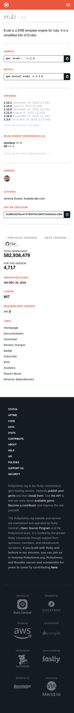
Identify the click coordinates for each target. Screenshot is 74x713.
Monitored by (24, 650)
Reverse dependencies (19, 379)
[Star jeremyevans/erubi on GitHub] (11, 244)
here (54, 567)
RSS (7, 362)
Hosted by (24, 623)
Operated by (23, 597)
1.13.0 (8, 106)
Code (11, 421)
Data (11, 427)
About (12, 444)
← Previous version (20, 237)
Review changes (14, 345)
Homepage (11, 327)
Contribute (16, 439)
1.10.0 (8, 116)
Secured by (52, 678)
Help (11, 450)
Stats (12, 433)
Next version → (57, 237)
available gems (44, 500)
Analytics (10, 367)
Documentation (14, 333)
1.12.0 (8, 109)
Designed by (52, 595)
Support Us (15, 468)
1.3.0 (7, 119)
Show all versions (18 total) (21, 125)
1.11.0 (8, 112)
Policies (13, 462)
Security (14, 474)
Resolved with (52, 623)
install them (36, 495)
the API (56, 495)
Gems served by (51, 650)
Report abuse (13, 373)
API (10, 456)
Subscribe (10, 356)
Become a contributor (22, 505)
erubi (10, 16)
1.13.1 (8, 102)
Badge (8, 350)
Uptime (12, 415)
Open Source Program (35, 528)
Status (12, 409)
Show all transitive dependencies (25, 153)
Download (10, 339)
